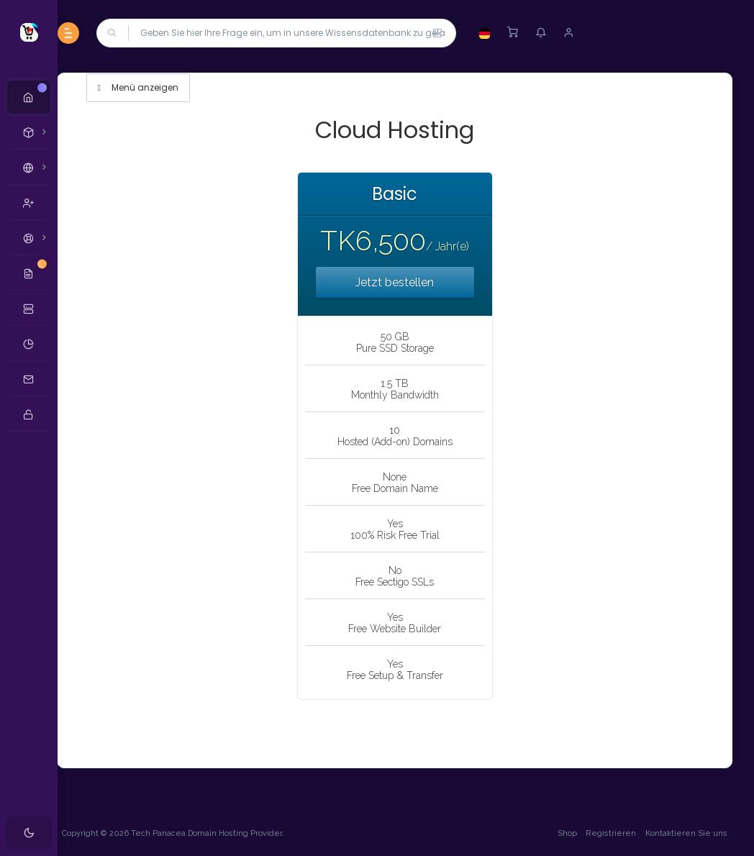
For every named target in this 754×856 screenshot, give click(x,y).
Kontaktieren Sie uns (684, 833)
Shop (565, 833)
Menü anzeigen (160, 87)
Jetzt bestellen (406, 282)
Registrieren (609, 833)
